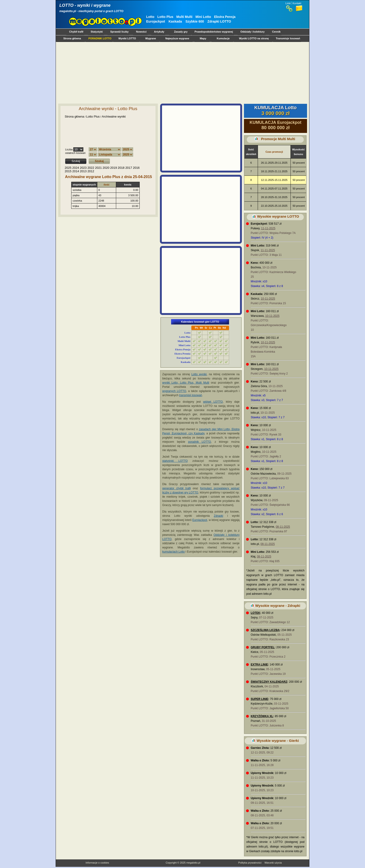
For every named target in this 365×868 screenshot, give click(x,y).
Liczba (69, 149)
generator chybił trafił (176, 488)
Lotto (150, 17)
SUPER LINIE (259, 699)
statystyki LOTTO (175, 461)
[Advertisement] (181, 73)
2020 (106, 167)
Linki (288, 3)
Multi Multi (184, 17)
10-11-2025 (268, 298)
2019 (113, 167)
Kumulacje (223, 38)
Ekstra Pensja (225, 17)
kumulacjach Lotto (173, 551)
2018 (121, 167)
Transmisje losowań (288, 38)
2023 (83, 167)
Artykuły (159, 31)
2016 (136, 167)
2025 (68, 167)
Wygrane (150, 38)
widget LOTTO (213, 401)
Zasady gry (181, 31)
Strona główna (72, 38)
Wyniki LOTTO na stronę (254, 38)
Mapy (203, 38)
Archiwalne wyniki (114, 116)
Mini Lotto (203, 17)
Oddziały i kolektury (252, 31)
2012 (91, 171)
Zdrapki (218, 515)
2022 (91, 167)
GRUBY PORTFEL (262, 647)
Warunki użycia (273, 862)
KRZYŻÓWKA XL (262, 716)
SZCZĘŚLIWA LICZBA (265, 630)
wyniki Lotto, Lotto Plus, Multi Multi (185, 382)
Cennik (276, 31)
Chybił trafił (76, 31)
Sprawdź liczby (119, 31)
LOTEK (255, 613)
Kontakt (297, 3)
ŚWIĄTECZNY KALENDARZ (269, 681)
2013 (83, 171)
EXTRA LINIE (259, 664)
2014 (75, 171)
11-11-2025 (268, 228)
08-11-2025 (283, 526)
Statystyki (97, 31)
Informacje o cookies (97, 862)
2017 (128, 167)
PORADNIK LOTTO (100, 38)
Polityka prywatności (249, 862)
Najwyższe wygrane (177, 38)
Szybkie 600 (195, 21)
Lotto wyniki (199, 374)
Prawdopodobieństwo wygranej (214, 31)
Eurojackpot (155, 21)
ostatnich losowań (75, 153)
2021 (98, 167)
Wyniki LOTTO (127, 38)
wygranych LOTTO (174, 391)
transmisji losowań (190, 395)
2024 (75, 167)
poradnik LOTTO (199, 441)
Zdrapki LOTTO (219, 21)
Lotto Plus (165, 17)
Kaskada (175, 21)
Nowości (141, 31)
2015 (68, 171)
